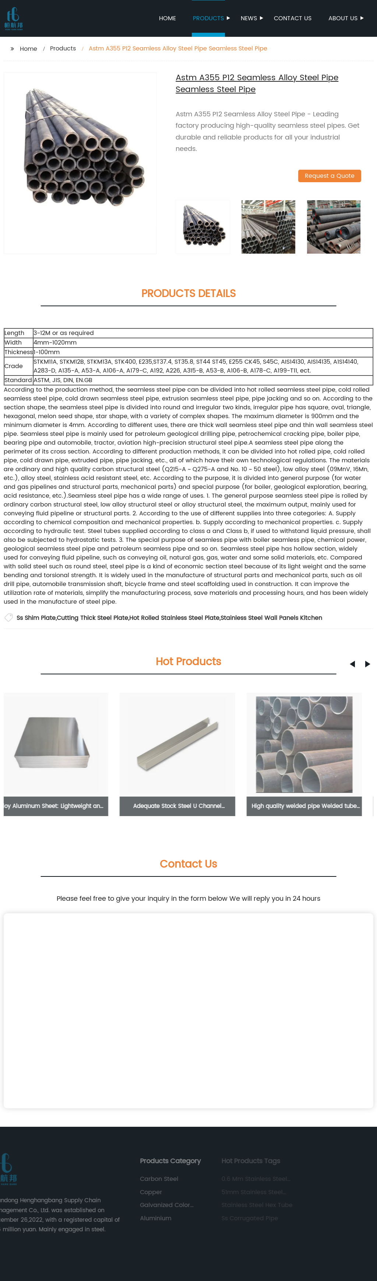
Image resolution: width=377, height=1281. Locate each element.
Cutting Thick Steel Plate (92, 618)
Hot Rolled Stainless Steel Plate (174, 618)
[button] (352, 664)
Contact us (292, 18)
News (249, 18)
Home (167, 18)
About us (343, 18)
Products (209, 18)
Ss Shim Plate (36, 618)
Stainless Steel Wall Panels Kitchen (271, 618)
